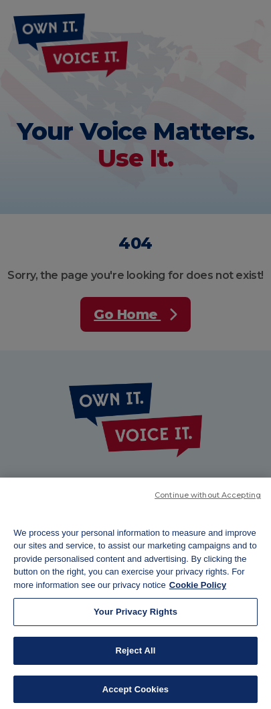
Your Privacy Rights (135, 622)
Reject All (135, 661)
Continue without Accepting (208, 505)
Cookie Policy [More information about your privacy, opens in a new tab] (197, 595)
